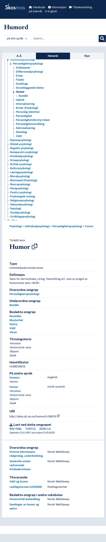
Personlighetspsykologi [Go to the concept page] (28, 63)
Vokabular (37, 7)
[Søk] (102, 38)
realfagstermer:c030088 (25, 487)
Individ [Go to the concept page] (20, 99)
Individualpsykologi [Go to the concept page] (22, 59)
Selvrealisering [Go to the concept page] (25, 128)
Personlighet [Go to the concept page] (24, 116)
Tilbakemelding (80, 7)
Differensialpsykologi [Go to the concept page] (29, 71)
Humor (89, 226)
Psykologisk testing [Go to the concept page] (22, 196)
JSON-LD (45, 428)
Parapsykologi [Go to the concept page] (19, 188)
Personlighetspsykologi (67, 226)
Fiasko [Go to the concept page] (20, 79)
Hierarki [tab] (53, 56)
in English (51, 11)
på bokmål (35, 11)
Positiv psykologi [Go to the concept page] (21, 192)
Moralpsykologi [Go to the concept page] (20, 176)
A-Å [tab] (19, 56)
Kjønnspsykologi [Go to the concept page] (20, 140)
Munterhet (16, 320)
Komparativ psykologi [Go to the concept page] (24, 152)
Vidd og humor (18, 481)
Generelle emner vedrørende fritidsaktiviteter (20, 465)
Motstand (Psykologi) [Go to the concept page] (23, 180)
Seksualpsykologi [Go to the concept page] (21, 204)
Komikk (14, 305)
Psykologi (15, 226)
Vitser (13, 332)
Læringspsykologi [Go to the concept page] (21, 172)
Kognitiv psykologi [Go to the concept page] (21, 148)
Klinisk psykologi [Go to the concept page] (21, 144)
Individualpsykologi (37, 226)
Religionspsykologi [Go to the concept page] (22, 200)
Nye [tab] (87, 56)
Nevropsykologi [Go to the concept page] (20, 184)
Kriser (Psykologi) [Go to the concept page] (27, 108)
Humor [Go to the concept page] (20, 91)
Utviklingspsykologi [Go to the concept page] (22, 216)
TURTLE (30, 428)
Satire (13, 324)
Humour (14, 377)
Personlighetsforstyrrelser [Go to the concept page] (33, 120)
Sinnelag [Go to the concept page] (21, 132)
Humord (16, 26)
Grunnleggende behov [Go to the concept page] (30, 87)
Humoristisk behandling (24, 499)
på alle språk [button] (17, 38)
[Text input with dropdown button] (65, 38)
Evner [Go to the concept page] (19, 75)
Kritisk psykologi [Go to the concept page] (21, 164)
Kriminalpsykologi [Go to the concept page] (21, 156)
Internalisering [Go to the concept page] (25, 103)
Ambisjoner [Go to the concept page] (23, 67)
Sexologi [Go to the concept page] (15, 208)
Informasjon (57, 7)
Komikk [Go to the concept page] (23, 95)
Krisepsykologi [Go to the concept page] (19, 160)
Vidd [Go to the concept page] (19, 136)
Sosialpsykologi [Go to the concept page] (20, 212)
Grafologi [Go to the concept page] (22, 83)
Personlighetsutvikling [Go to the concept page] (30, 124)
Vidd (12, 328)
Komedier (15, 316)
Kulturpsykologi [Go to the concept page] (20, 168)
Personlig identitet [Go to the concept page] (28, 112)
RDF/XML (15, 428)
